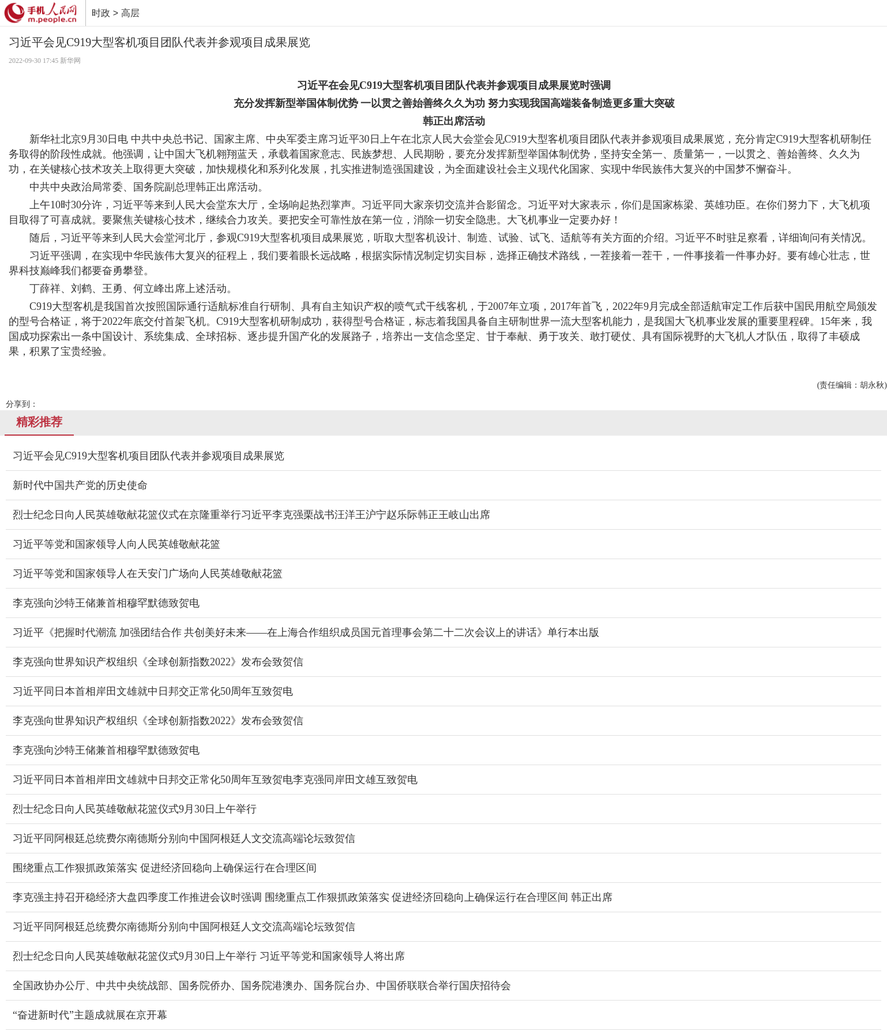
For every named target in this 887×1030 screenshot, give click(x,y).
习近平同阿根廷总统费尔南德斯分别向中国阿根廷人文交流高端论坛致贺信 (184, 838)
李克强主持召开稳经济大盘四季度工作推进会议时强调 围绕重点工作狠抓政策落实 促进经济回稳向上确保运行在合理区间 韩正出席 (312, 897)
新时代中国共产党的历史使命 (80, 485)
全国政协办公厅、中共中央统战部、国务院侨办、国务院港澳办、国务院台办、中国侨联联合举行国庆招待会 (262, 985)
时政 (101, 13)
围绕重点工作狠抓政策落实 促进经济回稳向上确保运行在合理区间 (165, 868)
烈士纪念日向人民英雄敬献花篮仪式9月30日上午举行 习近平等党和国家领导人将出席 (209, 956)
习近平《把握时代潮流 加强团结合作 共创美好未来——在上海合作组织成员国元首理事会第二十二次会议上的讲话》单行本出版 (306, 632)
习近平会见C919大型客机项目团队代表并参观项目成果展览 (148, 456)
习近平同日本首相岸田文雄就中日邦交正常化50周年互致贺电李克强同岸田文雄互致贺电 (215, 779)
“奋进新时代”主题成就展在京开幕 (90, 1015)
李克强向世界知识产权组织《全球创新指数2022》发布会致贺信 (158, 662)
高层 (130, 13)
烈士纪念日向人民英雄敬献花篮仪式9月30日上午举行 (135, 809)
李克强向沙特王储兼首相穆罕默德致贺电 (106, 603)
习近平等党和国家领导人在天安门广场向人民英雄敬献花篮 (148, 573)
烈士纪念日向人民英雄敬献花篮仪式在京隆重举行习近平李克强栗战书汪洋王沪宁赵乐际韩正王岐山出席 (251, 514)
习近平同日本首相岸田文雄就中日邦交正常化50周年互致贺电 (153, 691)
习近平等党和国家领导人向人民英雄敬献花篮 (116, 544)
